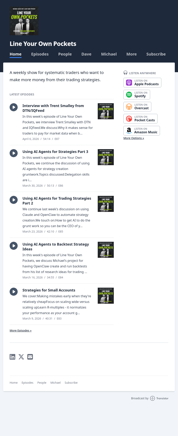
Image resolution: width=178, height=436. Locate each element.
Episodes (40, 54)
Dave (86, 54)
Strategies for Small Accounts (48, 290)
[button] (14, 107)
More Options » (133, 138)
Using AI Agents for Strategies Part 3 (55, 151)
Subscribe (156, 54)
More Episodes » (21, 330)
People (65, 54)
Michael (109, 54)
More (131, 54)
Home (15, 54)
